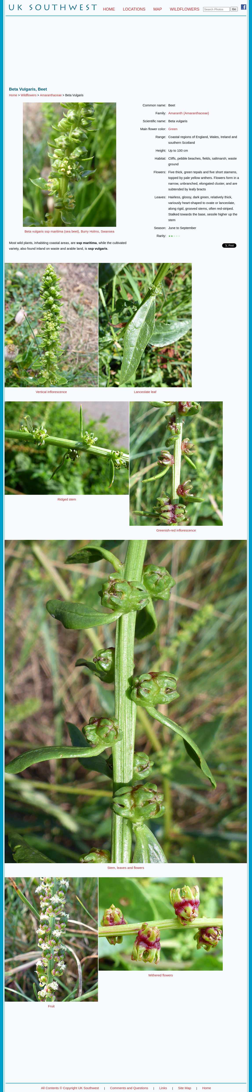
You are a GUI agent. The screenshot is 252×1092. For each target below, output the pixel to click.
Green (173, 129)
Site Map (184, 1088)
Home (13, 95)
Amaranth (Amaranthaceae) (188, 113)
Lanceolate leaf (145, 392)
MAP (157, 9)
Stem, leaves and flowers (125, 868)
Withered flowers (160, 975)
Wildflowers (28, 95)
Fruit (51, 1006)
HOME (109, 9)
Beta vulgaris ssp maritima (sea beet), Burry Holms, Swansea (69, 231)
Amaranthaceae (51, 95)
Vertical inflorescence (51, 392)
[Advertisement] (126, 52)
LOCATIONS (134, 9)
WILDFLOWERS (184, 9)
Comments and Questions (129, 1088)
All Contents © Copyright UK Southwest (70, 1088)
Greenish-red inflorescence (176, 530)
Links (163, 1088)
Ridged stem (67, 499)
